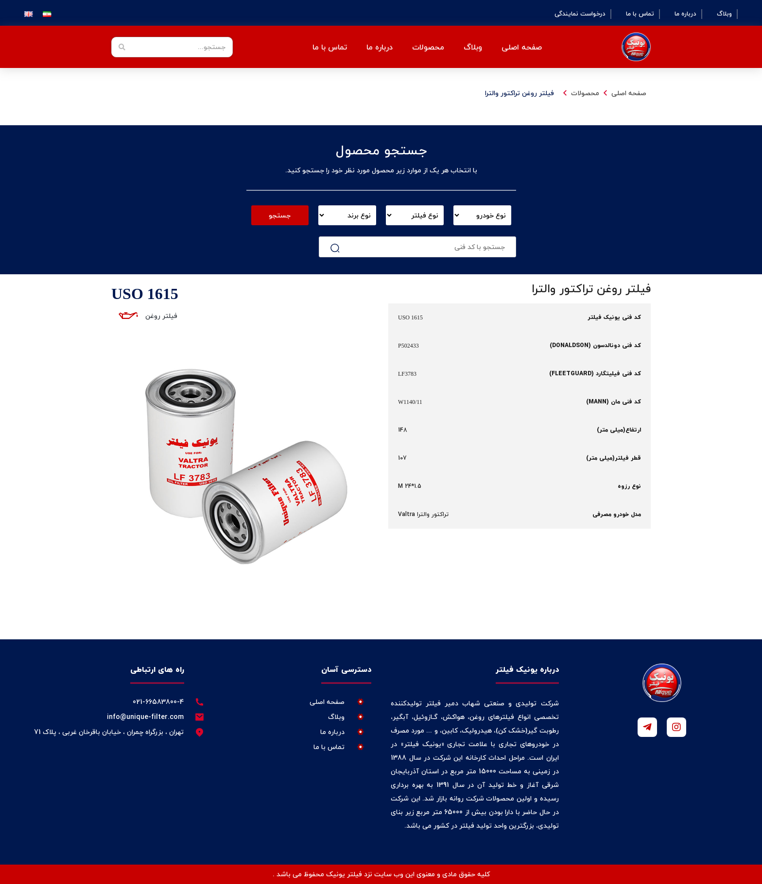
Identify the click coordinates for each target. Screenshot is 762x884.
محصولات (428, 47)
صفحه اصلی (522, 47)
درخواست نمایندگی (580, 14)
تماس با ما (640, 14)
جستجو (280, 215)
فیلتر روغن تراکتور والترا (519, 93)
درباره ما (685, 14)
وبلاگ (724, 14)
